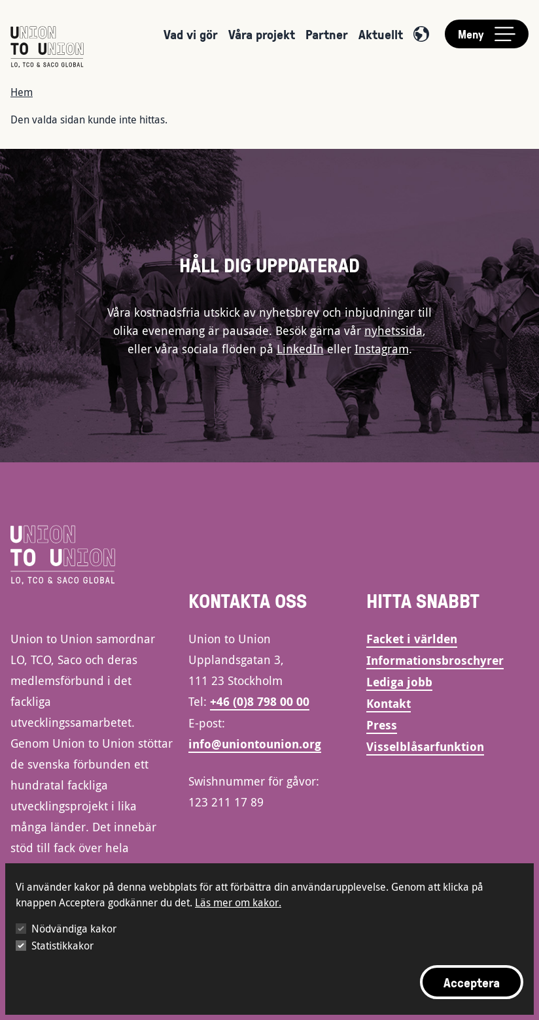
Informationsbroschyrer (435, 660)
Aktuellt (380, 34)
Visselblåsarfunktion (425, 747)
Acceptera (471, 982)
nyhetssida (393, 330)
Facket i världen (411, 639)
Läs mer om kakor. (238, 902)
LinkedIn (300, 349)
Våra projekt (261, 34)
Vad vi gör (191, 34)
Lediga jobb (399, 682)
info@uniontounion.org (254, 744)
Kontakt (388, 703)
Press (381, 725)
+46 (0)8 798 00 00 (259, 701)
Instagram (382, 349)
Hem (21, 92)
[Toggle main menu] (487, 34)
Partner (326, 34)
